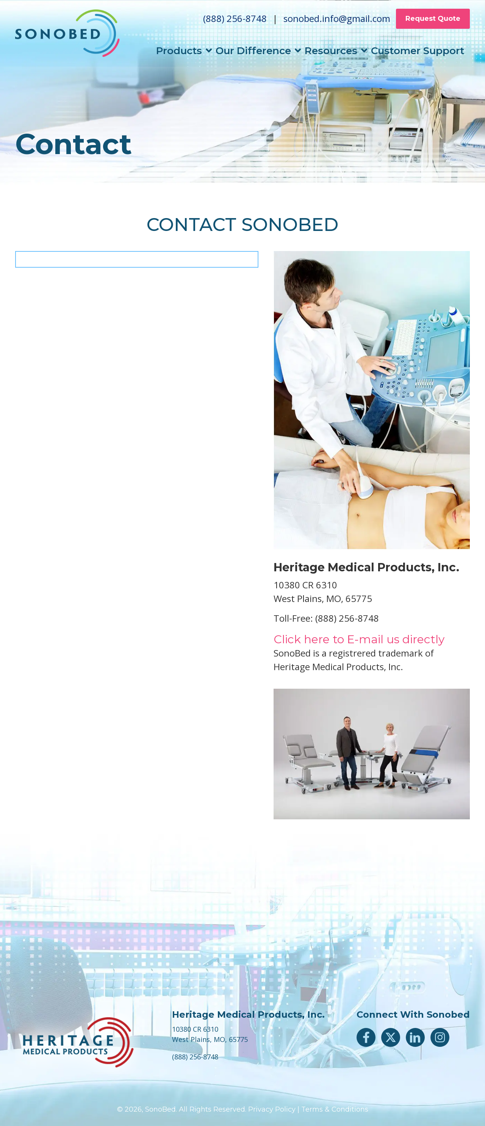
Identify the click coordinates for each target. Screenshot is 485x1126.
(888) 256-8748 (235, 20)
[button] (366, 1037)
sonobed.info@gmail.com (336, 20)
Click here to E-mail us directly (359, 639)
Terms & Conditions (334, 1109)
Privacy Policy (272, 1109)
